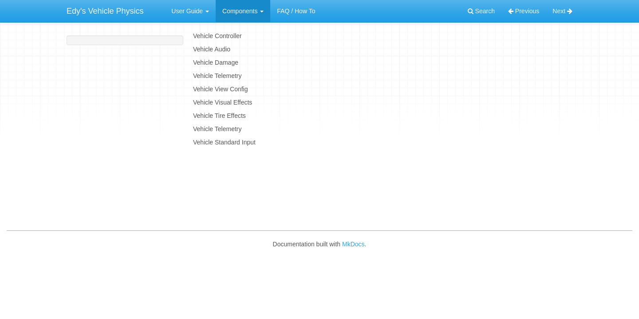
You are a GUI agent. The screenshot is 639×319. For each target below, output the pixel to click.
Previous (523, 11)
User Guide (190, 11)
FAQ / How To (296, 11)
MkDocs (353, 244)
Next (562, 11)
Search (481, 11)
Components (243, 11)
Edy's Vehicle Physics (105, 11)
